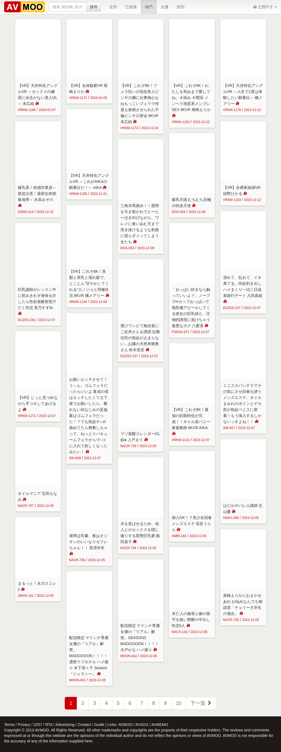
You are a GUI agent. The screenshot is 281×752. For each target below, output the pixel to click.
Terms (9, 724)
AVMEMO (159, 724)
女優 (164, 7)
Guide (99, 724)
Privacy (24, 724)
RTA (48, 724)
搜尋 (93, 7)
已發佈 (131, 7)
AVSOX (141, 724)
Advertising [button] (64, 724)
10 (178, 703)
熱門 (149, 7)
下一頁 (201, 703)
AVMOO (125, 724)
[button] (265, 7)
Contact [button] (84, 724)
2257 (37, 724)
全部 (113, 7)
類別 (180, 7)
